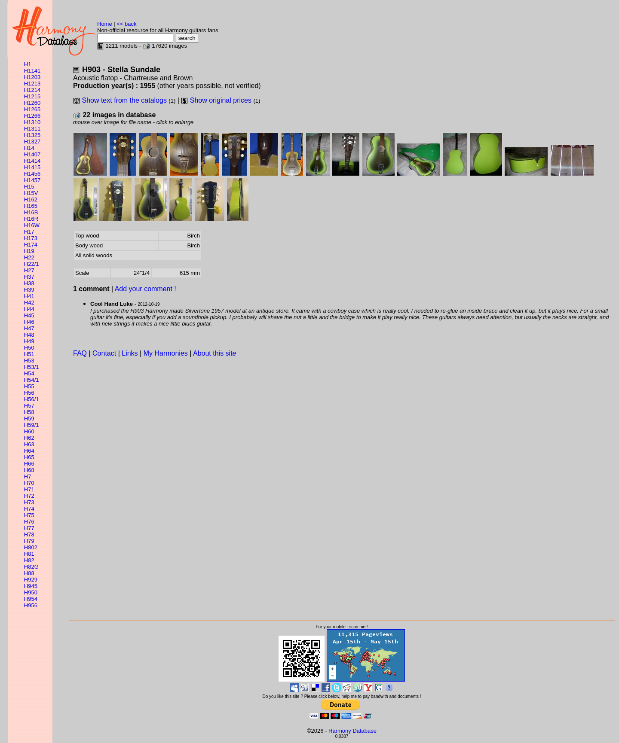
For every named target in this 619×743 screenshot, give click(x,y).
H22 (29, 257)
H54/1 (31, 380)
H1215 (32, 96)
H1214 (32, 90)
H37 (29, 277)
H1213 (32, 83)
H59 (29, 418)
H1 (27, 64)
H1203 (32, 77)
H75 (29, 515)
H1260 (32, 103)
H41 (29, 296)
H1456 (32, 174)
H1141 (32, 70)
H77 (29, 528)
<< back (126, 24)
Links (130, 353)
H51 (29, 354)
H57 (29, 405)
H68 (29, 470)
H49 (29, 341)
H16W (32, 225)
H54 (29, 373)
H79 (29, 541)
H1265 (32, 109)
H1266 (32, 116)
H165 (30, 206)
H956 (30, 605)
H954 (30, 599)
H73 (29, 502)
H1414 (32, 161)
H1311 (32, 128)
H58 (29, 412)
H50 (29, 347)
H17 (29, 231)
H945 (30, 586)
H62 (29, 438)
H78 (29, 534)
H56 (29, 393)
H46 (29, 322)
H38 (29, 283)
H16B (31, 212)
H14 (29, 148)
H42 (29, 302)
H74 (29, 508)
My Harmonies (166, 353)
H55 (29, 386)
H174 (30, 244)
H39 (29, 289)
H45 (29, 315)
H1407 (32, 154)
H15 (29, 186)
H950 (30, 592)
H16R (31, 219)
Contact (104, 353)
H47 (29, 328)
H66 (29, 463)
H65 (29, 457)
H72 (29, 496)
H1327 (32, 141)
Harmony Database (352, 731)
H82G (31, 566)
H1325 (32, 135)
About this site (214, 353)
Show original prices (220, 100)
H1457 (32, 180)
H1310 (32, 122)
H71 (29, 489)
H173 (30, 238)
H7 (27, 476)
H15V (31, 193)
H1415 (32, 167)
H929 (30, 579)
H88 (29, 573)
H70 (29, 483)
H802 (30, 547)
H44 (29, 309)
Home (104, 24)
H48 (29, 335)
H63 (29, 444)
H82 (29, 560)
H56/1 (31, 399)
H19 (29, 251)
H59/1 (31, 425)
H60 (29, 431)
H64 (29, 451)
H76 (29, 521)
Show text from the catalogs (124, 100)
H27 (29, 270)
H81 (29, 554)
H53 (29, 360)
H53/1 (31, 367)
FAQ (80, 353)
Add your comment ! (145, 288)
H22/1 (31, 264)
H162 (30, 199)
